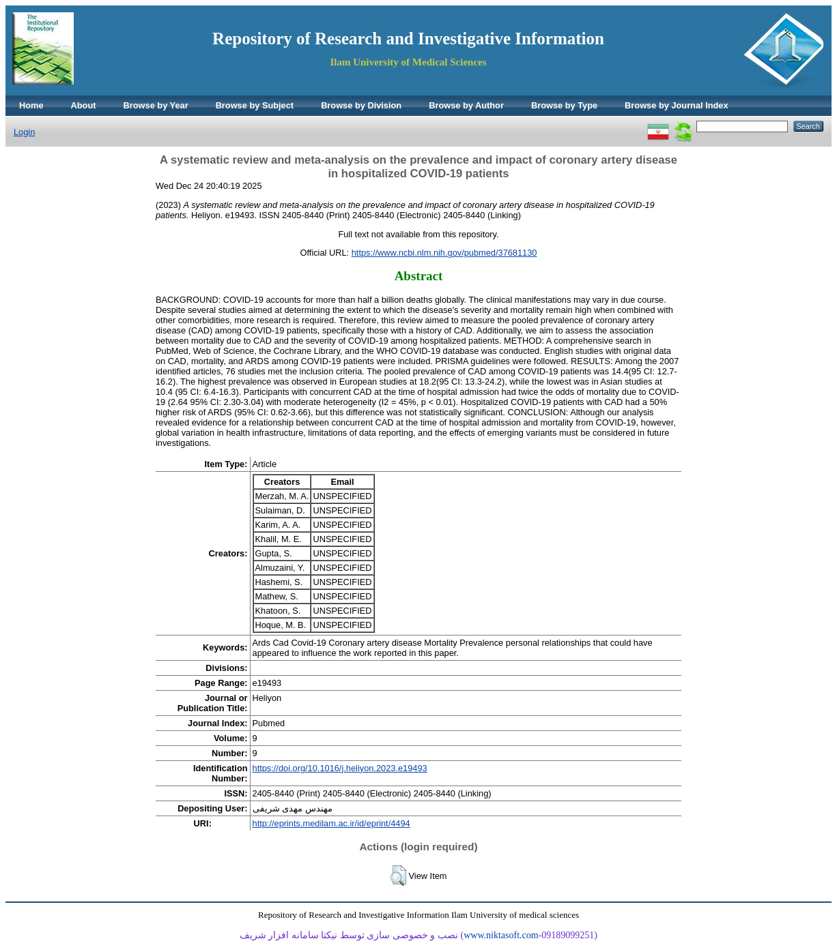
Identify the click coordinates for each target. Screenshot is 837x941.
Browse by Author (466, 105)
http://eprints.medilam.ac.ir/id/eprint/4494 (331, 823)
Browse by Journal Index (676, 105)
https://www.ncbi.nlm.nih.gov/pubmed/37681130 (444, 253)
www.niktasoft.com (501, 935)
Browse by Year (156, 105)
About (83, 105)
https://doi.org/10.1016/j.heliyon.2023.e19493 (340, 768)
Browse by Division (361, 105)
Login (24, 132)
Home (31, 105)
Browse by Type (564, 105)
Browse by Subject (255, 105)
